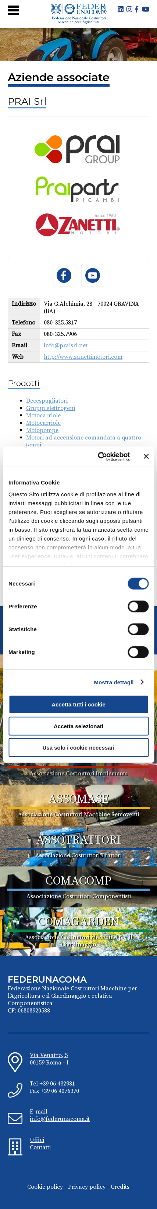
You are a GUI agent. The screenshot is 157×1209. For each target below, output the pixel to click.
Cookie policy (45, 1187)
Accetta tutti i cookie (78, 704)
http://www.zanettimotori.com (83, 357)
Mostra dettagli (113, 682)
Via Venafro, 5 (49, 1055)
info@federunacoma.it (60, 1119)
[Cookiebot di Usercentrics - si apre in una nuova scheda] (98, 456)
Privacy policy (87, 1187)
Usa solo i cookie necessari (79, 747)
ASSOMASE (78, 799)
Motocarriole (43, 415)
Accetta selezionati (78, 726)
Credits (120, 1187)
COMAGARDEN (78, 922)
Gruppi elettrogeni (50, 408)
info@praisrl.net (66, 345)
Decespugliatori (47, 400)
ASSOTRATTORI (78, 840)
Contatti (40, 1147)
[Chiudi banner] (146, 456)
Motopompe (42, 430)
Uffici (37, 1140)
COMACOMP (78, 881)
